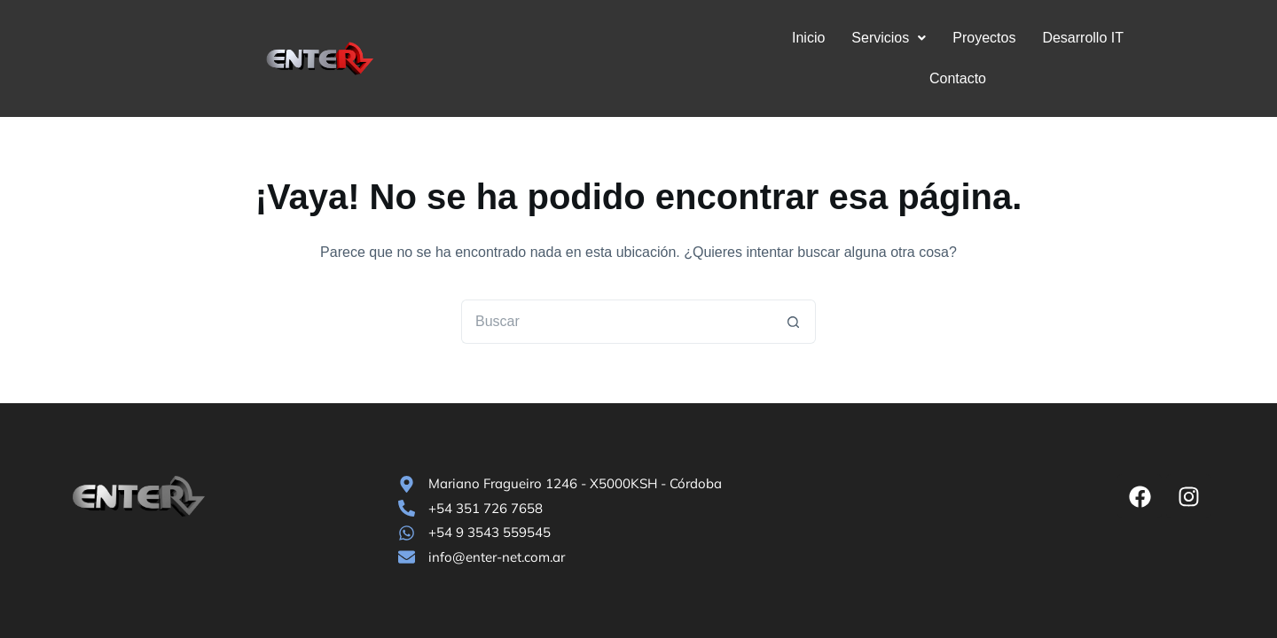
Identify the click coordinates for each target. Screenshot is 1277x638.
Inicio (766, 37)
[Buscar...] (616, 281)
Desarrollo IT (1041, 37)
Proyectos (942, 37)
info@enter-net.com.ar (496, 557)
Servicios (847, 37)
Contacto (1137, 37)
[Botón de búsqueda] (794, 281)
